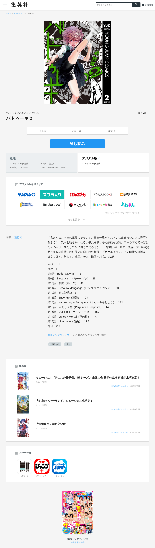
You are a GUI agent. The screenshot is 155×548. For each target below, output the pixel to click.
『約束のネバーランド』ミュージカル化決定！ (64, 400)
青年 (68, 344)
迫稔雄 (18, 237)
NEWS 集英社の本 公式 (119, 386)
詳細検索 (149, 5)
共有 (140, 113)
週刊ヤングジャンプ (58, 335)
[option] (77, 62)
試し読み (77, 144)
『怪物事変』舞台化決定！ (52, 423)
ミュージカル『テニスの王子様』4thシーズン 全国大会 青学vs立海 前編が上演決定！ (88, 377)
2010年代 (55, 344)
